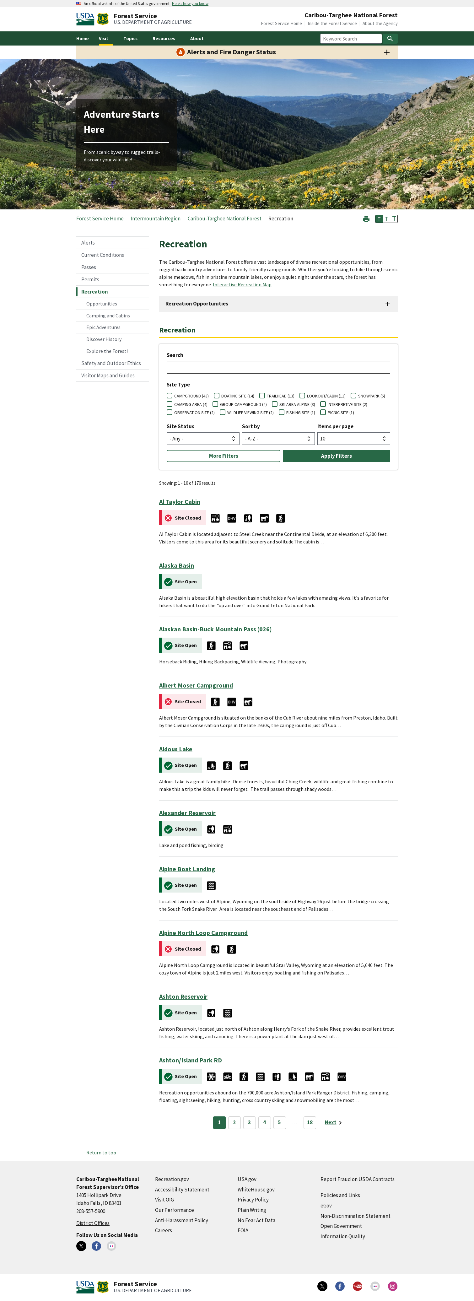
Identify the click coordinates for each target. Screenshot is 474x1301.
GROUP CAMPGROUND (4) (243, 404)
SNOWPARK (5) (371, 396)
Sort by (251, 426)
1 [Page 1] (219, 1122)
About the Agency (380, 23)
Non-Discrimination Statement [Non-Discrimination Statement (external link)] (355, 1215)
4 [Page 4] (264, 1122)
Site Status (180, 426)
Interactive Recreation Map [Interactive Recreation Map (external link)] (242, 284)
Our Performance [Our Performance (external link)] (174, 1210)
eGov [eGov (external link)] (326, 1205)
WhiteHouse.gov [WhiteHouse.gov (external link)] (256, 1189)
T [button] (379, 219)
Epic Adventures (103, 327)
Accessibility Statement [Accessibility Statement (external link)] (182, 1189)
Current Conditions (102, 254)
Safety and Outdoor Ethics (111, 363)
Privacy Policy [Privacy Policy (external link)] (253, 1199)
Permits (90, 279)
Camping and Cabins (108, 315)
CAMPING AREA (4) (190, 404)
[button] (366, 218)
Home (82, 38)
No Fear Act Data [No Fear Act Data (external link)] (256, 1220)
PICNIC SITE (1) (341, 412)
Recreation (94, 291)
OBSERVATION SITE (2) (194, 412)
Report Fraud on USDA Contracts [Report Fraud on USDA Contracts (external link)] (357, 1179)
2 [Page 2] (234, 1122)
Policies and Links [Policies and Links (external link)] (340, 1195)
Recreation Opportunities (196, 303)
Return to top (101, 1152)
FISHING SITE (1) (300, 412)
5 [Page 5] (279, 1122)
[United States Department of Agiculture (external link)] (86, 19)
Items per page (335, 426)
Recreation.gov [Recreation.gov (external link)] (172, 1179)
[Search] (390, 39)
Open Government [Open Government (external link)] (341, 1226)
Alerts (88, 242)
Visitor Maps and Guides (108, 375)
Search (175, 355)
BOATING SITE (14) (237, 396)
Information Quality (342, 1236)
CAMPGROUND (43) (191, 396)
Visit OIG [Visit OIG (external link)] (164, 1199)
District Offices (93, 1223)
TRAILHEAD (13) (280, 396)
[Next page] (334, 1122)
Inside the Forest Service (332, 23)
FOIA (243, 1230)
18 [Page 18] (310, 1122)
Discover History (103, 339)
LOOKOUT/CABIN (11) (326, 396)
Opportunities (101, 303)
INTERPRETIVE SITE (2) (347, 404)
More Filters (223, 455)
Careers (163, 1230)
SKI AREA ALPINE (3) (297, 404)
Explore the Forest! (107, 351)
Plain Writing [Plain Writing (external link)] (252, 1210)
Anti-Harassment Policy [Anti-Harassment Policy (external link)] (181, 1220)
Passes (88, 267)
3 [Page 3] (249, 1122)
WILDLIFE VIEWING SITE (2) (250, 412)
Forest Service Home (281, 23)
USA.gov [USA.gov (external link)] (247, 1179)
